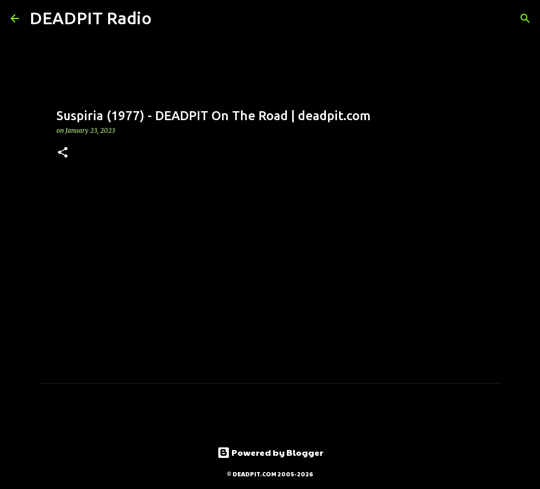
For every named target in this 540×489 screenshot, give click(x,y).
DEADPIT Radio (91, 17)
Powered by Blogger (270, 452)
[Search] (166, 18)
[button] (62, 153)
